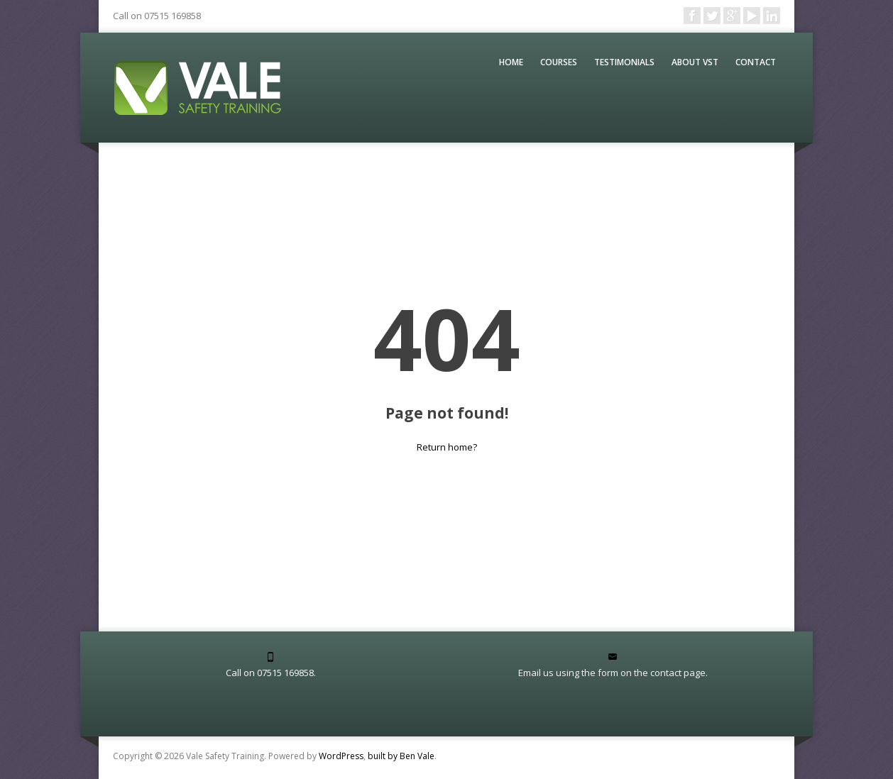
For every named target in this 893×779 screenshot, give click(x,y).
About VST (695, 62)
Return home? (447, 447)
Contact (755, 62)
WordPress (341, 756)
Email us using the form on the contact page (612, 672)
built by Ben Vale (401, 756)
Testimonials (624, 62)
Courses (558, 62)
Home (511, 62)
